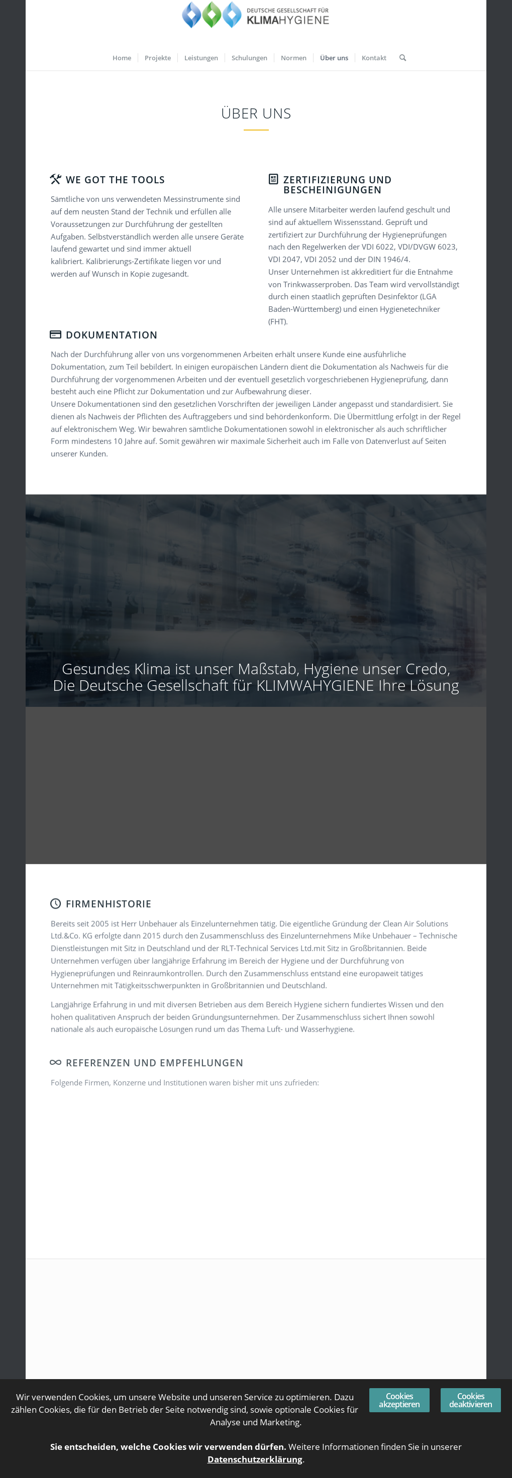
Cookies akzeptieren (399, 1400)
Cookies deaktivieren (470, 1400)
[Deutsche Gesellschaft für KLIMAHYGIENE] (256, 22)
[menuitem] (122, 57)
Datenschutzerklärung (255, 1459)
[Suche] (399, 57)
